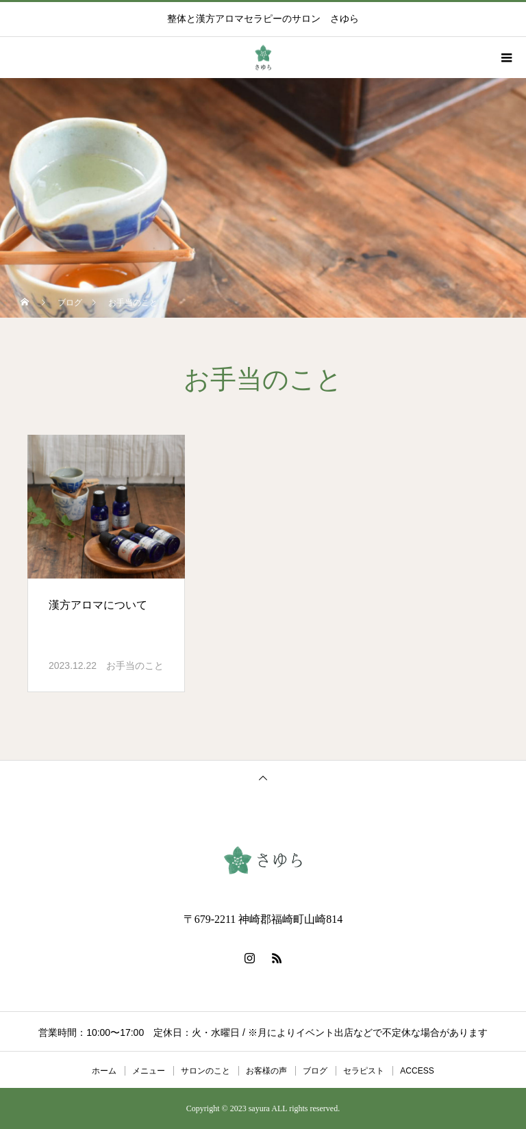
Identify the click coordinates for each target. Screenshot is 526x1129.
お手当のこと (135, 665)
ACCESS (417, 1071)
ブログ (315, 1071)
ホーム (104, 1071)
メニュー (148, 1071)
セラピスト (363, 1071)
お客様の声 (266, 1071)
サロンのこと (205, 1071)
